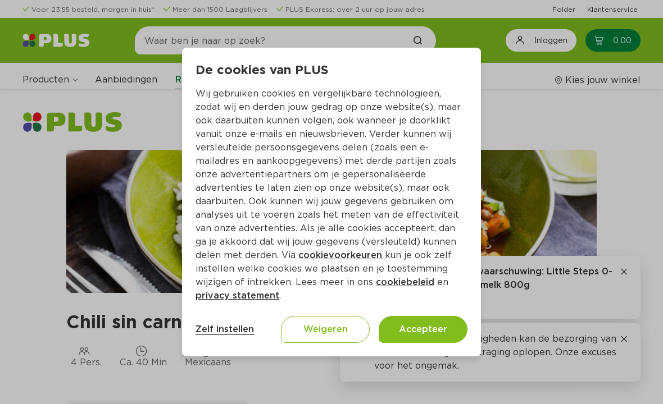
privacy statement (237, 295)
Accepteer (423, 329)
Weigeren (325, 329)
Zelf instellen (225, 329)
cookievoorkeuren (341, 255)
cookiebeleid (405, 282)
